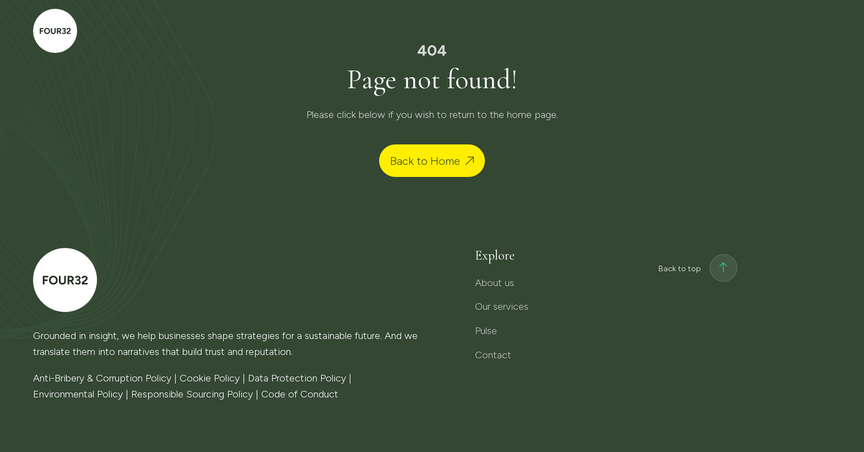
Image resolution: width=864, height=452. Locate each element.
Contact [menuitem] (763, 28)
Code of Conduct (299, 394)
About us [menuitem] (519, 30)
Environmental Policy (78, 394)
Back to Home (425, 161)
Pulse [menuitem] (683, 30)
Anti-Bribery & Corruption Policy (102, 378)
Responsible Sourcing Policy (192, 394)
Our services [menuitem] (606, 30)
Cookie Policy (210, 378)
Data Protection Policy (297, 378)
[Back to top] (723, 269)
